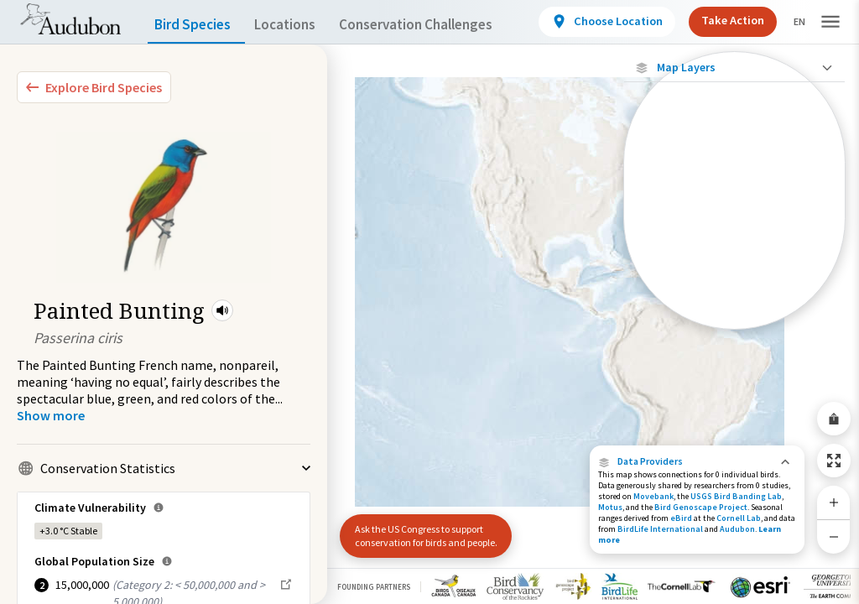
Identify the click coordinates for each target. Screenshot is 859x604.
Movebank (653, 496)
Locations (300, 25)
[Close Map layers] (734, 67)
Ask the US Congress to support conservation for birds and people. (419, 529)
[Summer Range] (734, 261)
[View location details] (604, 22)
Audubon (737, 528)
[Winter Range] (734, 289)
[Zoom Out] (834, 536)
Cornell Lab (738, 518)
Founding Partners (373, 586)
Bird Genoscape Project (700, 507)
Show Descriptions (734, 333)
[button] (222, 310)
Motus (610, 507)
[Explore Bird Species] (94, 87)
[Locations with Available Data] (734, 174)
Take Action (727, 20)
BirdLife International (660, 528)
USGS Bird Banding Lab (736, 496)
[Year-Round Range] (734, 318)
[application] (429, 302)
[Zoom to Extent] (834, 460)
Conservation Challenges (442, 25)
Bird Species (196, 25)
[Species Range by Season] (734, 232)
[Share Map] (834, 418)
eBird (681, 518)
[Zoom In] (834, 502)
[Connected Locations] (734, 203)
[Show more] (51, 415)
